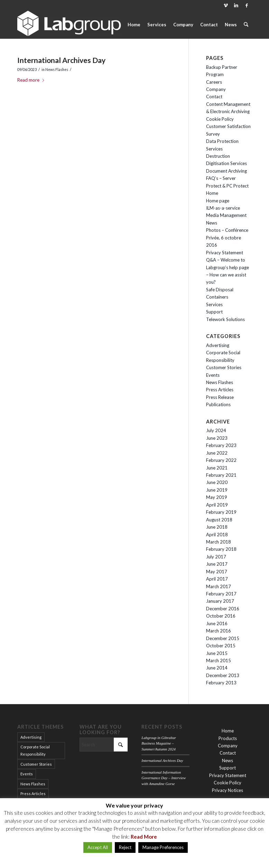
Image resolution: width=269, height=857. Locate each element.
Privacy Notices (227, 790)
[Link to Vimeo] (226, 5)
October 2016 (220, 616)
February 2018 (221, 549)
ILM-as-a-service (223, 208)
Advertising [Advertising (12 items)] (30, 737)
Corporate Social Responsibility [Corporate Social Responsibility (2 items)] (35, 750)
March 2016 (218, 630)
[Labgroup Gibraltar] (69, 24)
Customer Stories (223, 367)
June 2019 (217, 490)
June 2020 (217, 482)
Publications (218, 404)
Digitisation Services (226, 163)
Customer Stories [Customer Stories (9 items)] (36, 764)
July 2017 (216, 556)
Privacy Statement (224, 252)
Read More (144, 836)
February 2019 (221, 512)
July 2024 (216, 430)
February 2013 (221, 682)
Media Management (226, 215)
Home (212, 193)
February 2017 (221, 593)
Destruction (218, 156)
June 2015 (217, 653)
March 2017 (218, 586)
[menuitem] (134, 24)
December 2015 (222, 638)
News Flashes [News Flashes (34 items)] (32, 784)
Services (214, 304)
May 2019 (216, 497)
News (211, 223)
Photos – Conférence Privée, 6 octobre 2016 (227, 237)
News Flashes (56, 69)
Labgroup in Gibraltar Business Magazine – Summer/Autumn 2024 (158, 743)
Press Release (220, 397)
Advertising (217, 345)
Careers (214, 82)
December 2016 (222, 608)
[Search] (246, 24)
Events (213, 375)
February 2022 (221, 460)
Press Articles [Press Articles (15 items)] (33, 793)
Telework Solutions (225, 319)
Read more (31, 80)
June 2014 (217, 668)
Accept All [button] (97, 847)
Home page (217, 200)
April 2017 (217, 579)
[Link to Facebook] (246, 5)
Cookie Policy (220, 119)
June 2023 (217, 438)
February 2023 (221, 445)
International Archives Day (61, 60)
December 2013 (222, 675)
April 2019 (217, 505)
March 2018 (218, 542)
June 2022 (217, 453)
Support (214, 311)
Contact (214, 96)
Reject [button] (125, 847)
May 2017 (216, 571)
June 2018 (217, 527)
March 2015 (218, 660)
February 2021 (221, 475)
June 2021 (217, 468)
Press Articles (219, 389)
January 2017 (220, 601)
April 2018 (217, 534)
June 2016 (217, 623)
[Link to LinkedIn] (236, 5)
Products (228, 738)
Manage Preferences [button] (163, 847)
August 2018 (219, 519)
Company (216, 89)
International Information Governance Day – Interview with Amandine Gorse (163, 778)
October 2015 (220, 645)
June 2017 (217, 564)
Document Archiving (226, 171)
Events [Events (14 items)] (26, 774)
